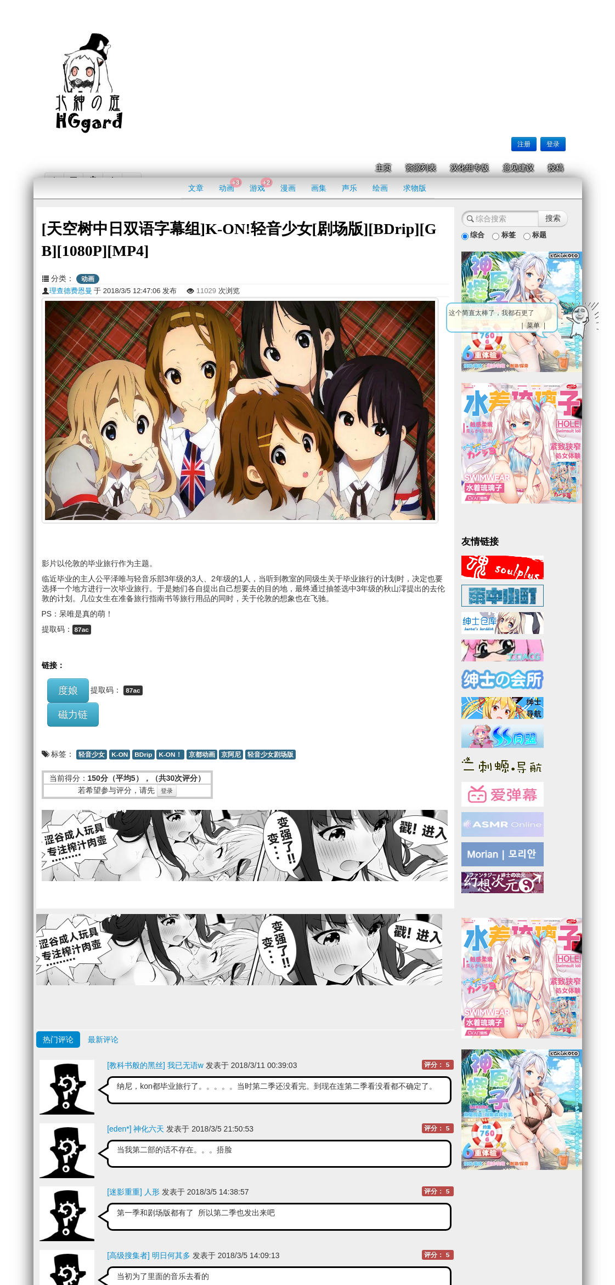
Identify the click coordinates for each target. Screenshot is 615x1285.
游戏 (261, 185)
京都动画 (202, 754)
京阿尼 (231, 754)
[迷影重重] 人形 (133, 1191)
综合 (473, 235)
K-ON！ (170, 754)
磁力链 (73, 714)
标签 (504, 235)
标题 (535, 235)
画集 (318, 188)
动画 (230, 185)
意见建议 (518, 168)
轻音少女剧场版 (270, 754)
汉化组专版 (469, 168)
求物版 (414, 188)
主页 (383, 168)
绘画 (380, 188)
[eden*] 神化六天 (135, 1128)
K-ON (119, 754)
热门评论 (58, 1039)
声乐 (349, 188)
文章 (196, 188)
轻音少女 (91, 754)
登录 (553, 144)
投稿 (555, 168)
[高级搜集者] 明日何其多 (148, 1255)
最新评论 (103, 1039)
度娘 (68, 690)
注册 (524, 144)
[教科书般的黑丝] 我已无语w (155, 1065)
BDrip (143, 754)
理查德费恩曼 (67, 291)
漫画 (288, 188)
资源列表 (420, 168)
